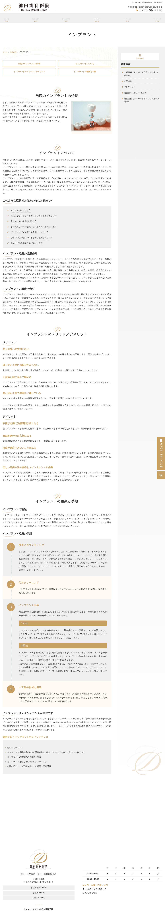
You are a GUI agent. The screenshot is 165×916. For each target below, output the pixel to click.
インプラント (130, 88)
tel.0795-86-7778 (38, 905)
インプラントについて (85, 64)
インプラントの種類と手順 (85, 72)
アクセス (127, 18)
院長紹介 (35, 18)
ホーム (6, 18)
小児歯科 (128, 82)
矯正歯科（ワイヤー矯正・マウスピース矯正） (141, 101)
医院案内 (66, 18)
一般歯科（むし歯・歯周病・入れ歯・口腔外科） (141, 74)
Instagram (140, 56)
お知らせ (157, 18)
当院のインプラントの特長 (29, 64)
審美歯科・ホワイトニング (136, 94)
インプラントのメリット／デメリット (29, 72)
